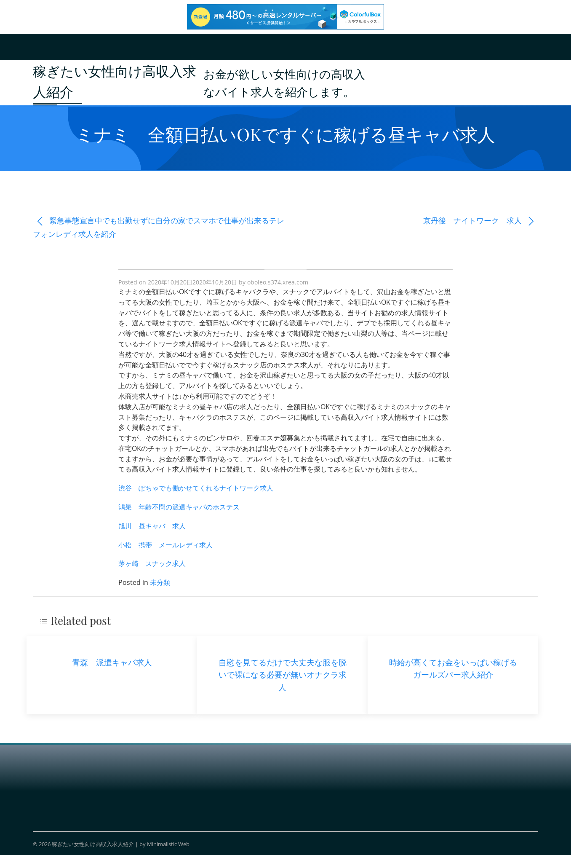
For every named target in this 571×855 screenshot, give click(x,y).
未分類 (160, 582)
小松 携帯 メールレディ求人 (165, 544)
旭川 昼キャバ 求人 (152, 526)
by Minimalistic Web (164, 844)
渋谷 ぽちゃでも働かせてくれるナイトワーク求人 (195, 488)
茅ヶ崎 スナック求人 (152, 563)
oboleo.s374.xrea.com (277, 282)
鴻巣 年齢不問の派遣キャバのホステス (179, 507)
